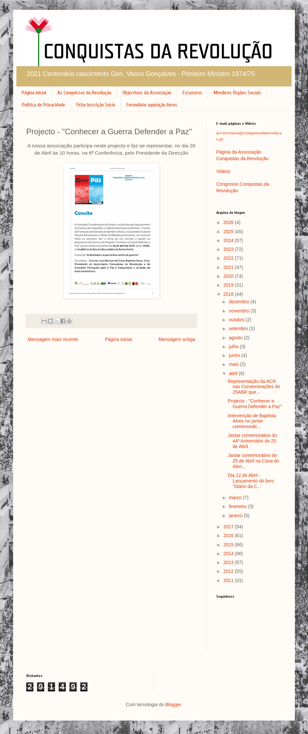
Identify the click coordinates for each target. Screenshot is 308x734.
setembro (239, 328)
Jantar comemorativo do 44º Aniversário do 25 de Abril (252, 441)
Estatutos (192, 93)
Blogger (173, 704)
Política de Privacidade (43, 105)
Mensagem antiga (177, 339)
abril (234, 373)
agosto (236, 337)
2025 (229, 231)
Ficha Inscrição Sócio (95, 105)
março (236, 497)
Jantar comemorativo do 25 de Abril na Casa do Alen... (253, 461)
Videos (223, 171)
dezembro (239, 301)
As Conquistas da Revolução (84, 93)
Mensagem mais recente (53, 339)
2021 (229, 267)
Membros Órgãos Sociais (237, 93)
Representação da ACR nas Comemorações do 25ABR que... (254, 387)
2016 (229, 535)
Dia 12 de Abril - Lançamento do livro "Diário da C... (251, 481)
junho (235, 355)
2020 (229, 276)
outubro (237, 319)
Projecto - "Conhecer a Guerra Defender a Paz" (255, 403)
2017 (229, 526)
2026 (229, 222)
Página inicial (34, 93)
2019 (229, 285)
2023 (229, 249)
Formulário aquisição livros (151, 105)
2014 (229, 553)
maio (234, 364)
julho (234, 346)
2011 (229, 580)
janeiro (236, 515)
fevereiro (238, 506)
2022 (229, 258)
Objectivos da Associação (147, 93)
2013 (229, 562)
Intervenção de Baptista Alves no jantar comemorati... (252, 421)
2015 (229, 544)
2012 (229, 571)
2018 (229, 294)
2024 (229, 240)
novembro (239, 310)
